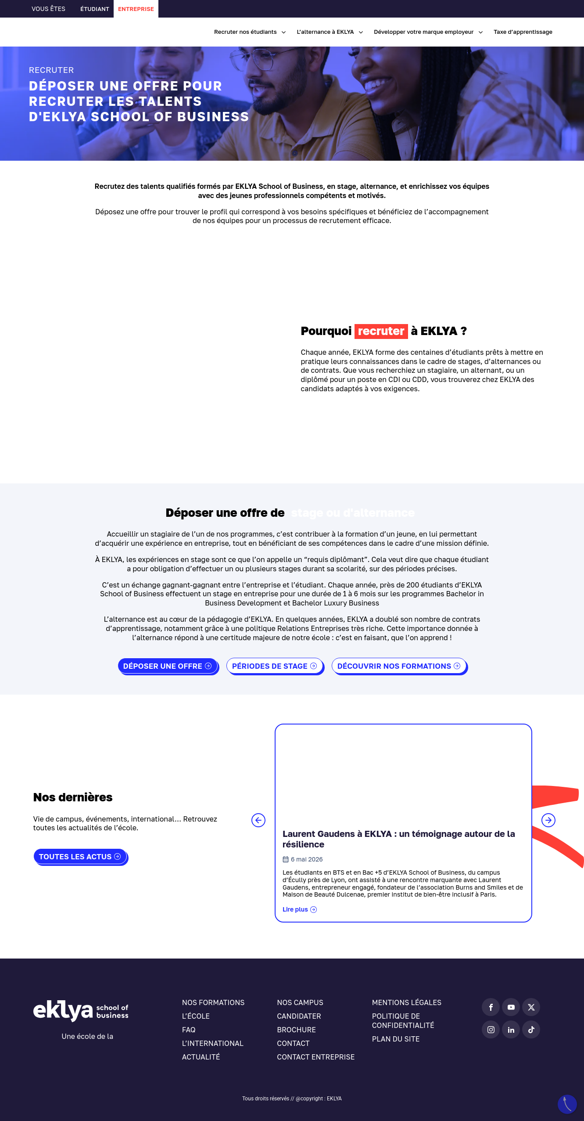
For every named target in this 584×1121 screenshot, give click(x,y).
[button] (258, 820)
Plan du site (396, 1038)
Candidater (299, 1016)
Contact (293, 1043)
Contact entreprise (316, 1057)
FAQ (189, 1029)
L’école (196, 1016)
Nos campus (300, 1002)
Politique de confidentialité (403, 1021)
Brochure (296, 1029)
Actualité (201, 1057)
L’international (213, 1043)
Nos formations (213, 1002)
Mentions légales (406, 1002)
